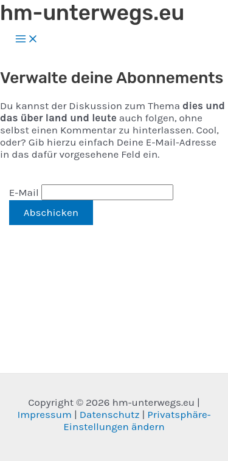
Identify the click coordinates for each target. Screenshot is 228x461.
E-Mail (24, 192)
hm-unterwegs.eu (92, 12)
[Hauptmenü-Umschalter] (27, 39)
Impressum (44, 414)
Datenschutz (110, 414)
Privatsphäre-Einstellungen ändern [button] (136, 420)
